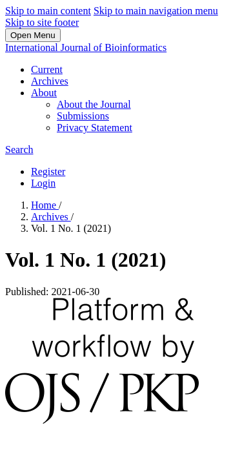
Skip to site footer (42, 22)
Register (48, 171)
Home (45, 205)
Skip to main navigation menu (156, 10)
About (44, 92)
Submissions (83, 115)
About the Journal (94, 104)
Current (47, 69)
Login (43, 183)
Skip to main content (48, 10)
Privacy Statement (94, 127)
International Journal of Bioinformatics (85, 47)
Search (19, 149)
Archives (49, 81)
